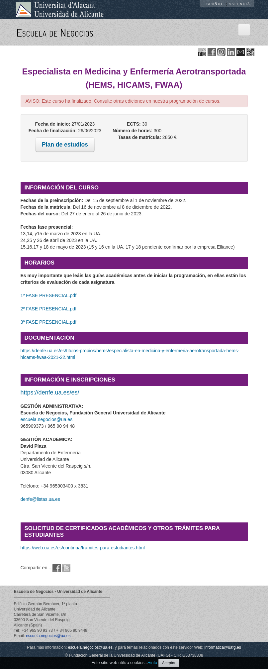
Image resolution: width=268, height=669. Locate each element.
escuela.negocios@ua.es (47, 419)
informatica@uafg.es (223, 647)
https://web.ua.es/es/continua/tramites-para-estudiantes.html (83, 547)
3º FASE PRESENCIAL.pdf (49, 322)
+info (152, 662)
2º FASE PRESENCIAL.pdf (49, 308)
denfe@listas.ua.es (40, 499)
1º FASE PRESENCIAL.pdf (49, 295)
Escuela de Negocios (55, 32)
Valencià (239, 4)
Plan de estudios (65, 144)
